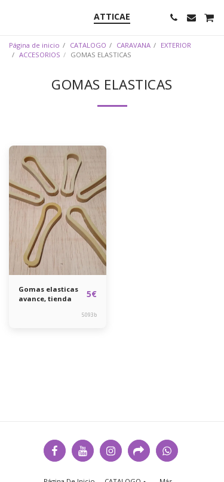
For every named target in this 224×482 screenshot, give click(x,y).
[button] (13, 17)
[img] (57, 210)
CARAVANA (133, 45)
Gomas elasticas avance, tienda (48, 294)
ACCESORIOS (39, 54)
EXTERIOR (176, 45)
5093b (89, 314)
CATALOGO (88, 45)
